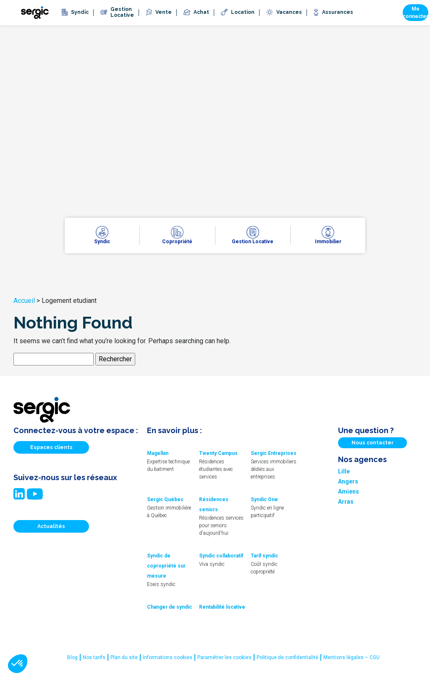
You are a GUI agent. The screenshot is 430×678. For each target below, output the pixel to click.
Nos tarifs (94, 657)
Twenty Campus (218, 453)
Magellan (157, 453)
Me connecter (415, 12)
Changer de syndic (169, 607)
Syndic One (264, 499)
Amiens (348, 491)
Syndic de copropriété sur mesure (166, 566)
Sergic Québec (165, 499)
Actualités (51, 526)
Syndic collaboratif (221, 556)
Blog (72, 657)
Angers (348, 481)
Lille (344, 471)
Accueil (24, 301)
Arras (346, 501)
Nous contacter (372, 443)
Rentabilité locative (222, 607)
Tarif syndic (264, 556)
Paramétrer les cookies (224, 657)
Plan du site (124, 657)
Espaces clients (51, 447)
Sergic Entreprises (273, 453)
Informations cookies (167, 657)
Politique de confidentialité (287, 657)
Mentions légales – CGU (351, 657)
